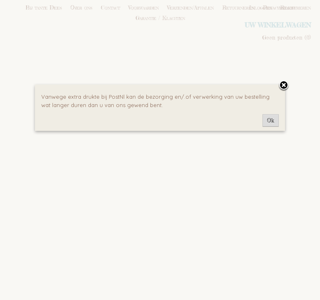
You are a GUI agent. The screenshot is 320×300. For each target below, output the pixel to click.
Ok (270, 120)
